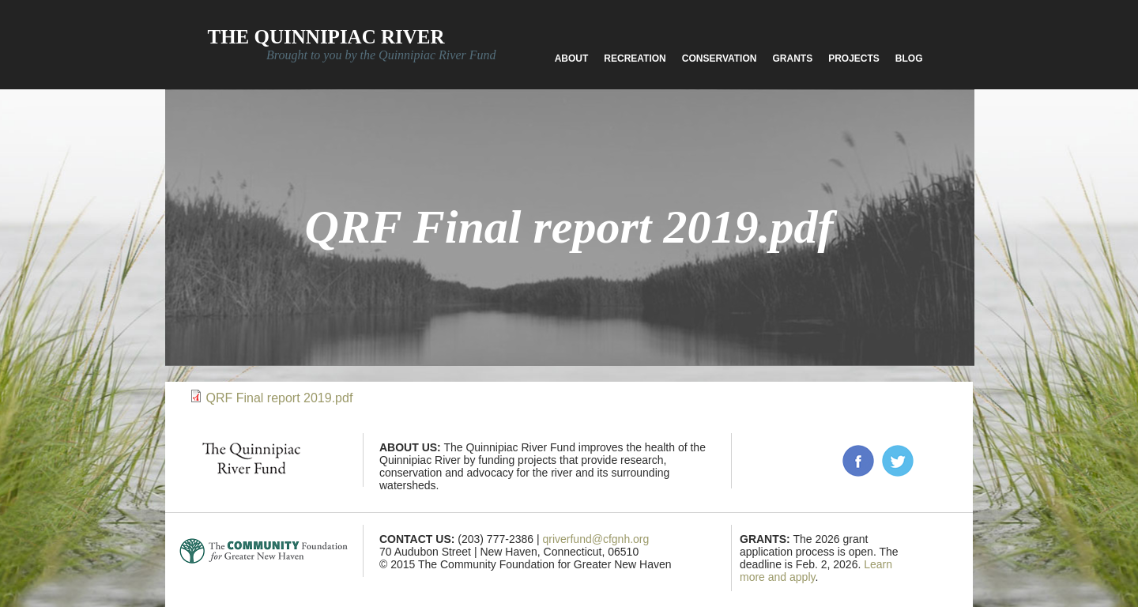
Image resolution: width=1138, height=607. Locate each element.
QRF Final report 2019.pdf (278, 398)
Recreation (634, 58)
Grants (792, 58)
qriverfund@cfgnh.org (595, 539)
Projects (854, 58)
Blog (909, 58)
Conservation (719, 58)
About (572, 58)
